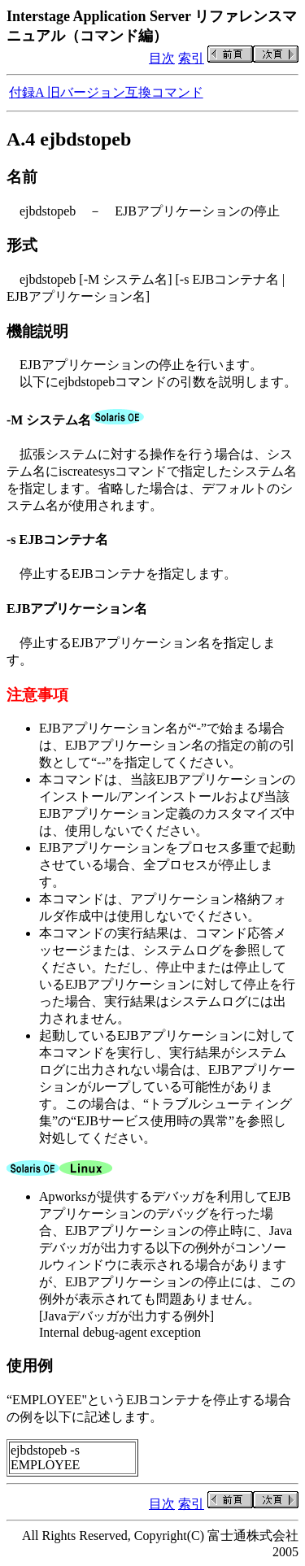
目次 (162, 58)
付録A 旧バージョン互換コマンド (106, 92)
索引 (191, 58)
